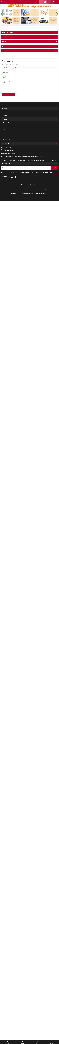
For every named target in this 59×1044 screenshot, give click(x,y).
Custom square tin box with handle (16, 67)
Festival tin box (5, 136)
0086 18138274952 (8, 147)
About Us (3, 112)
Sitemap (44, 189)
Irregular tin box (5, 126)
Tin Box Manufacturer (31, 184)
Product (16, 189)
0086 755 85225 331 (8, 150)
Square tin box (27, 25)
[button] (27, 22)
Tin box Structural (5, 139)
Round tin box (4, 132)
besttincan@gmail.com (9, 153)
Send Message (9, 94)
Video (30, 189)
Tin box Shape (20, 25)
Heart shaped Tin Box (6, 122)
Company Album (52, 189)
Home (14, 25)
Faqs (26, 189)
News (21, 189)
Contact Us (4, 115)
